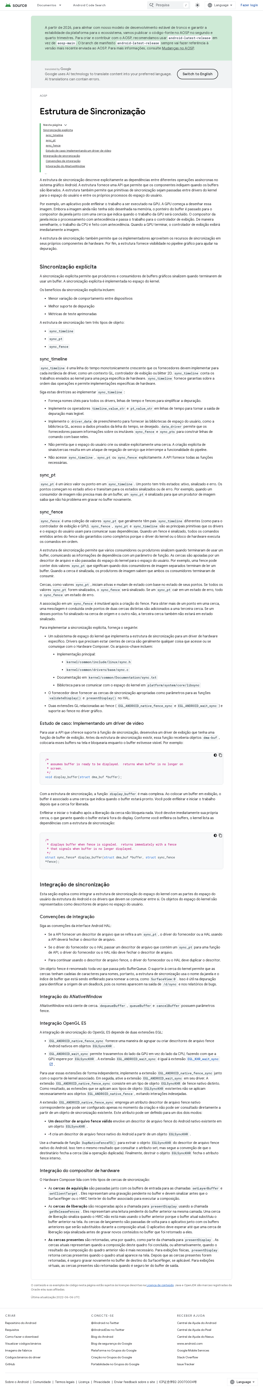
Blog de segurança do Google (111, 1343)
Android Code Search (89, 5)
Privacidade (102, 1382)
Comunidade (42, 1382)
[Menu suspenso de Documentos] (62, 5)
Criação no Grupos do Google (111, 1357)
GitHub (10, 1364)
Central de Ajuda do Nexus (195, 1337)
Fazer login (249, 5)
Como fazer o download (21, 1337)
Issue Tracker (185, 1364)
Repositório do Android (20, 1323)
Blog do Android (102, 1337)
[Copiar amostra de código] (220, 755)
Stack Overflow (187, 1357)
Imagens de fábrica (18, 1350)
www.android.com (190, 1343)
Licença (84, 1382)
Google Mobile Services (193, 1350)
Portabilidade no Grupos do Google (115, 1364)
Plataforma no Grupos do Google (113, 1350)
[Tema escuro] (215, 755)
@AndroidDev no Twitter (107, 1330)
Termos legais (64, 1382)
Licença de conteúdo (160, 1285)
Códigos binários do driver (23, 1357)
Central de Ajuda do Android (196, 1323)
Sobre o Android (17, 1382)
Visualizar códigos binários (23, 1343)
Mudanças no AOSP (178, 48)
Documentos (47, 5)
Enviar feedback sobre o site (134, 1382)
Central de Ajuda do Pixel (194, 1330)
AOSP (43, 96)
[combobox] (168, 5)
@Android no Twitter (105, 1323)
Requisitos (12, 1330)
